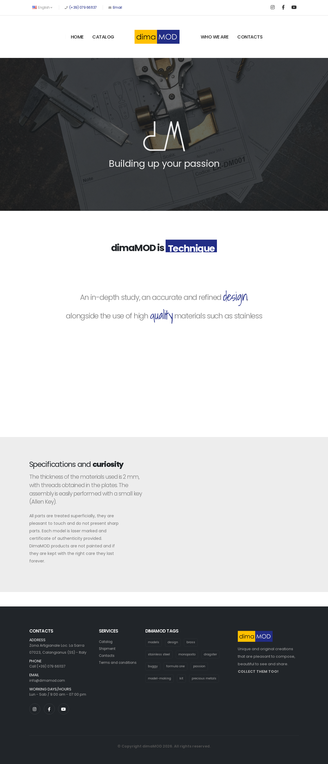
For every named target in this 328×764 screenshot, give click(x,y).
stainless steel (160, 654)
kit (183, 679)
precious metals (206, 679)
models (154, 642)
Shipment (108, 648)
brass (194, 642)
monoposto (190, 654)
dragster (215, 654)
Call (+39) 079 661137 (48, 666)
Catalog (103, 37)
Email (117, 7)
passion (202, 667)
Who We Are (215, 37)
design (175, 642)
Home (77, 37)
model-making (160, 679)
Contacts (249, 37)
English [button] (42, 7)
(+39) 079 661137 (83, 7)
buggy (153, 667)
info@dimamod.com (48, 680)
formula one (177, 667)
